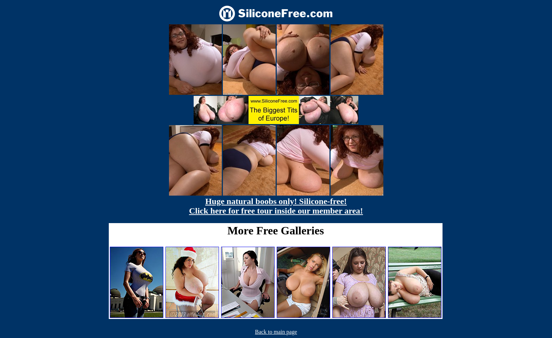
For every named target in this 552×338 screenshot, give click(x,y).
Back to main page (276, 332)
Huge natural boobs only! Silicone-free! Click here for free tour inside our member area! (276, 206)
